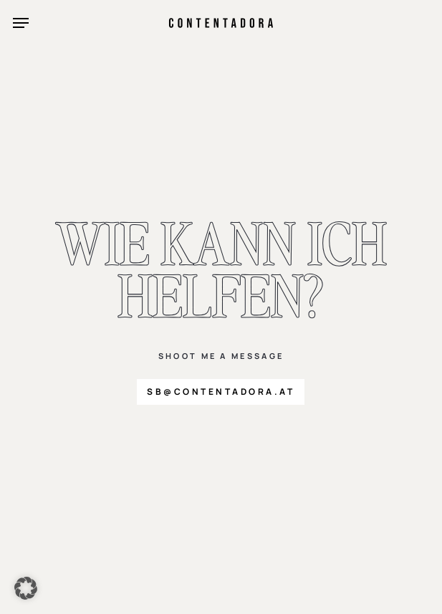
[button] (21, 23)
